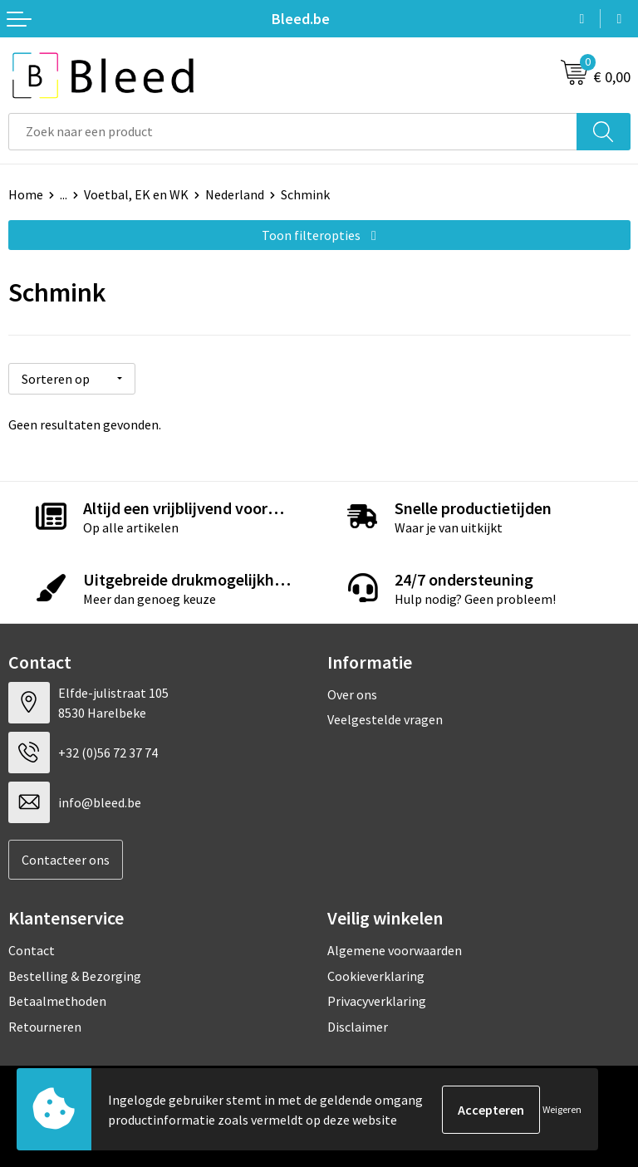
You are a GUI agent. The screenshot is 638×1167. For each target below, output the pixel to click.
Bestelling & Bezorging (74, 975)
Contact (31, 950)
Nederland (234, 194)
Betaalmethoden (57, 1001)
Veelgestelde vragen (385, 719)
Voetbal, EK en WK (136, 194)
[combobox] (292, 131)
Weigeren (562, 1109)
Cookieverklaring (376, 975)
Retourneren (44, 1025)
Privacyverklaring (376, 1001)
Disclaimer (357, 1025)
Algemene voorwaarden (394, 950)
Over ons (352, 693)
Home (25, 194)
